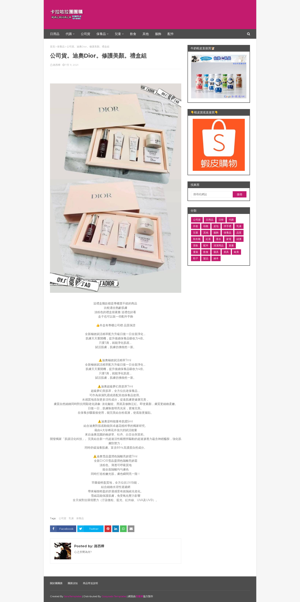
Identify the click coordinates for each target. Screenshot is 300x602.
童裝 (195, 251)
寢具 (216, 251)
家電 (228, 239)
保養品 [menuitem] (101, 34)
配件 (205, 245)
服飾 (216, 232)
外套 (195, 226)
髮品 (205, 258)
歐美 (236, 251)
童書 (231, 245)
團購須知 (73, 583)
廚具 (226, 251)
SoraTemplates (73, 596)
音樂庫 (139, 596)
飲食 (205, 251)
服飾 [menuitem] (158, 34)
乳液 (71, 518)
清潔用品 (219, 245)
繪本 (216, 258)
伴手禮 (227, 226)
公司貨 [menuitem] (85, 34)
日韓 (221, 219)
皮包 (216, 226)
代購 (231, 219)
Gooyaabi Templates (114, 596)
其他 (205, 232)
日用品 (209, 219)
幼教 (205, 226)
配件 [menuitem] (171, 34)
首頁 (52, 46)
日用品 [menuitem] (54, 34)
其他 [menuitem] (145, 34)
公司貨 (62, 518)
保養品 (61, 46)
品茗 (238, 232)
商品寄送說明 (90, 583)
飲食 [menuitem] (133, 34)
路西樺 (56, 64)
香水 (218, 239)
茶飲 (195, 245)
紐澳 (238, 239)
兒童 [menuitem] (118, 34)
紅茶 (208, 239)
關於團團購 (56, 583)
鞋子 (195, 258)
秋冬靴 (197, 239)
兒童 (195, 232)
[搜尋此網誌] (212, 194)
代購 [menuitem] (69, 34)
